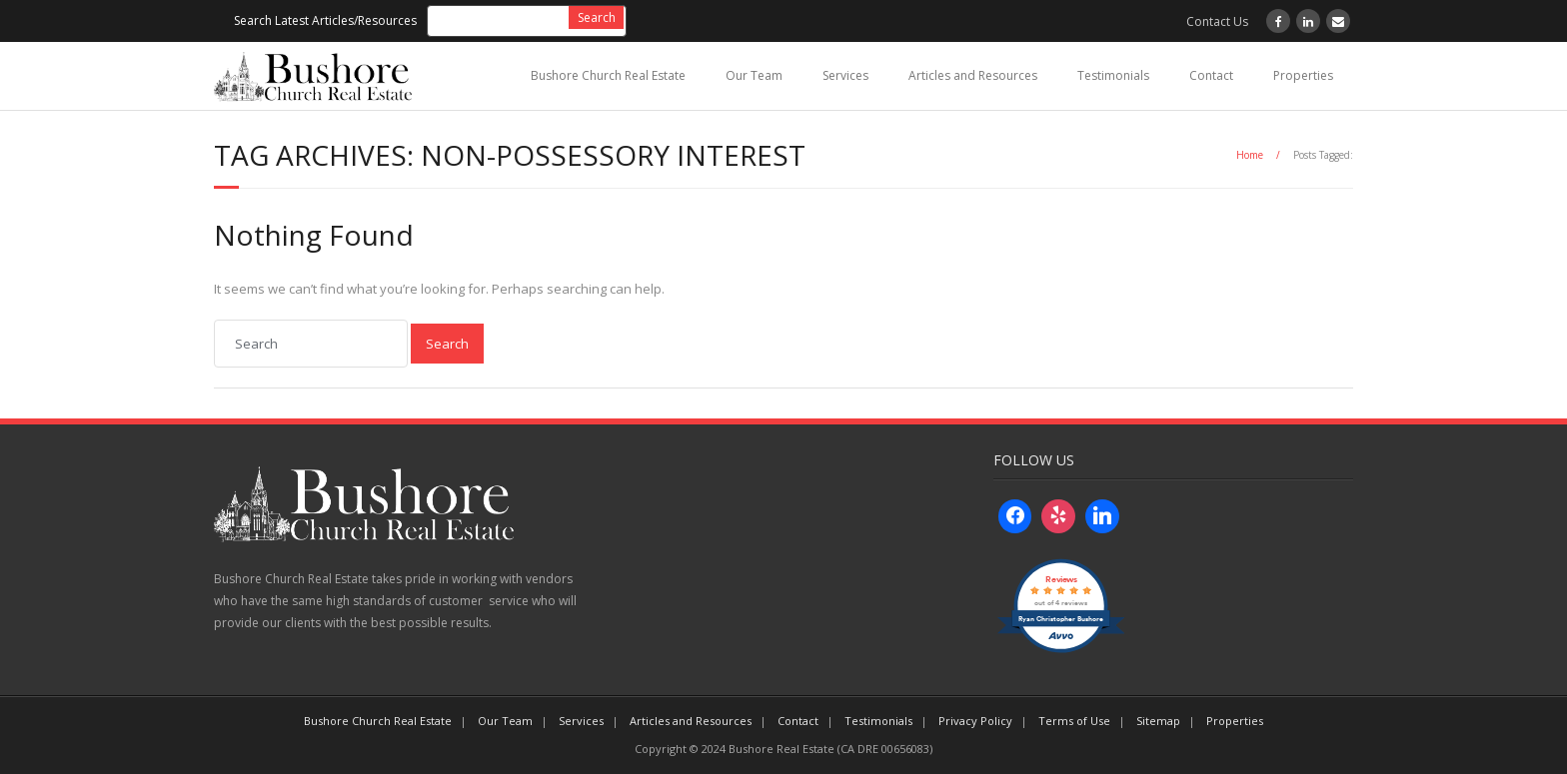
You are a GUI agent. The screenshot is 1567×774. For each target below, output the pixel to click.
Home (1249, 155)
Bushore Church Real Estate (608, 75)
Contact (1211, 75)
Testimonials (1113, 75)
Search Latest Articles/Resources (325, 20)
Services (845, 75)
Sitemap (1158, 720)
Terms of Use (1074, 720)
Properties (1303, 75)
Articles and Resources (972, 75)
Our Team (754, 75)
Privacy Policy (975, 720)
